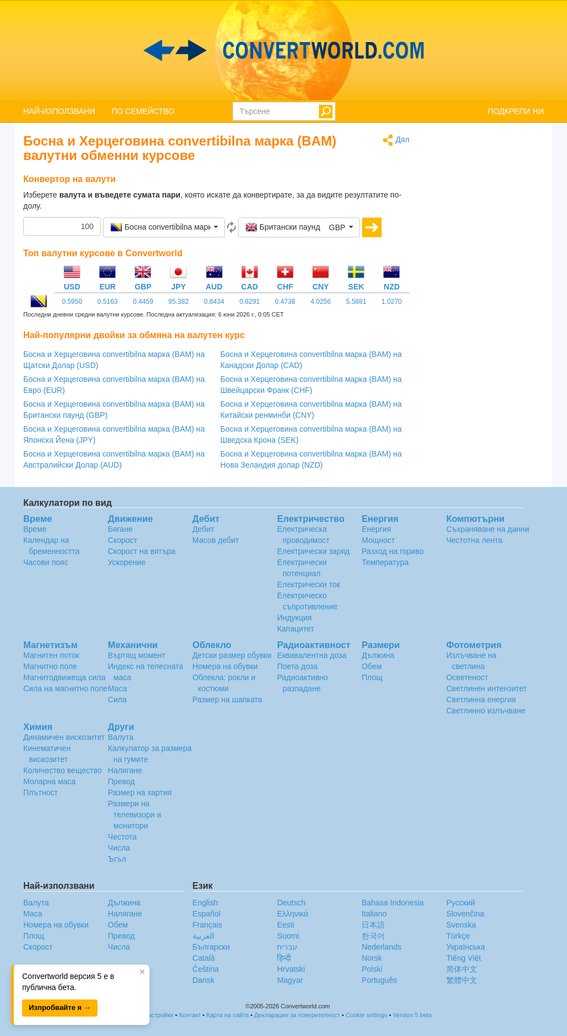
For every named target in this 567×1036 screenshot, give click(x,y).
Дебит (203, 529)
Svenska (461, 924)
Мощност (378, 540)
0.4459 (143, 301)
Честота (122, 836)
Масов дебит (216, 540)
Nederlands (381, 946)
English (205, 902)
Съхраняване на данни (487, 529)
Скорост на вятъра (142, 551)
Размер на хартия (140, 792)
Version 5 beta (412, 1015)
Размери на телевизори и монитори (134, 814)
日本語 (373, 924)
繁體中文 (461, 980)
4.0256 (321, 301)
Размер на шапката (227, 699)
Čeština (206, 969)
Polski (372, 969)
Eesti (285, 924)
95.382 (178, 301)
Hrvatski (291, 969)
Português (379, 980)
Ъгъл (117, 858)
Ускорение (127, 562)
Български (211, 946)
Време (35, 529)
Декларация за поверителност (297, 1015)
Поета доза (297, 666)
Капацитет (295, 628)
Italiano (374, 913)
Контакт (190, 1015)
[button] (164, 227)
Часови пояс (45, 562)
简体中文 (461, 969)
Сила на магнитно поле (65, 688)
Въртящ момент (137, 655)
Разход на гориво (393, 551)
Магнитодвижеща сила (64, 677)
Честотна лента (474, 540)
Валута (120, 737)
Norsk (372, 958)
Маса (117, 688)
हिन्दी (284, 958)
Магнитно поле (50, 666)
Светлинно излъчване (485, 710)
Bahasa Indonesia (393, 902)
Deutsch (291, 902)
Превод (121, 781)
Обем (372, 666)
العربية (203, 935)
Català (204, 958)
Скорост (122, 540)
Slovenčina (465, 913)
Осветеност (467, 677)
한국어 (373, 935)
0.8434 (214, 301)
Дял (396, 140)
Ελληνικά (292, 913)
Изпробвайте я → (60, 1007)
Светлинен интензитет (486, 688)
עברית (287, 946)
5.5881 (356, 301)
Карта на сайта (228, 1015)
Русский (460, 902)
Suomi (288, 935)
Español (207, 913)
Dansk (204, 980)
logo (283, 50)
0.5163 (107, 301)
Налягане (125, 770)
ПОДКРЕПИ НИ (516, 111)
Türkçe (458, 935)
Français (208, 924)
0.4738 (285, 301)
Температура (385, 562)
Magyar (290, 980)
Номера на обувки (225, 666)
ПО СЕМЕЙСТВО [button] (143, 111)
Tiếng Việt (463, 958)
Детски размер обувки (232, 655)
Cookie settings (366, 1015)
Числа (119, 847)
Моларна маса (49, 781)
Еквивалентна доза (311, 655)
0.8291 (249, 301)
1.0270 (392, 301)
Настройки (158, 1015)
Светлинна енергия (481, 699)
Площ (372, 677)
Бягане (120, 529)
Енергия (376, 529)
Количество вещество (62, 770)
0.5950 (72, 301)
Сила (117, 699)
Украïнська (465, 946)
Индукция (294, 617)
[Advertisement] (485, 300)
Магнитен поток (51, 655)
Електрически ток (308, 584)
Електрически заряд (313, 551)
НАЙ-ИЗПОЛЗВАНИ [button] (59, 111)
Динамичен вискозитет (64, 737)
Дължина (378, 655)
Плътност (40, 792)
